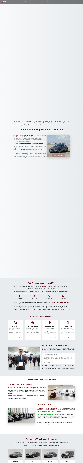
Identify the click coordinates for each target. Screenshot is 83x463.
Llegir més (18, 337)
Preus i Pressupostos (58, 155)
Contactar (46, 1)
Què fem (21, 1)
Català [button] (78, 1)
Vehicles (36, 1)
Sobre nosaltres (28, 1)
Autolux (4, 1)
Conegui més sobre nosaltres (67, 427)
